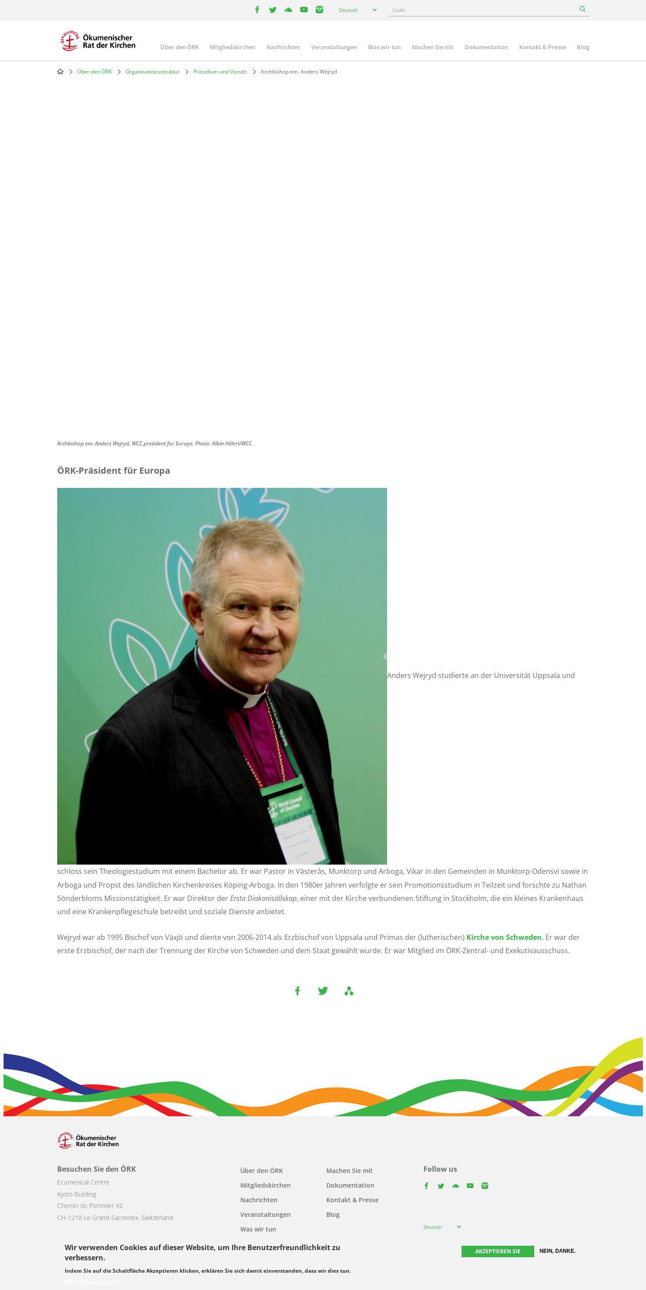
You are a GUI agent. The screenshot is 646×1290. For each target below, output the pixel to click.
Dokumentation (486, 47)
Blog (583, 47)
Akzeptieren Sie (498, 1251)
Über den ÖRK (180, 47)
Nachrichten (283, 47)
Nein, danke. (558, 1251)
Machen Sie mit (433, 47)
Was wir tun (384, 47)
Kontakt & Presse (542, 47)
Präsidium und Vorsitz (220, 71)
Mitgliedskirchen (232, 47)
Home (60, 71)
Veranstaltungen (334, 47)
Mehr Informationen (91, 1282)
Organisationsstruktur (152, 71)
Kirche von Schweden (504, 937)
